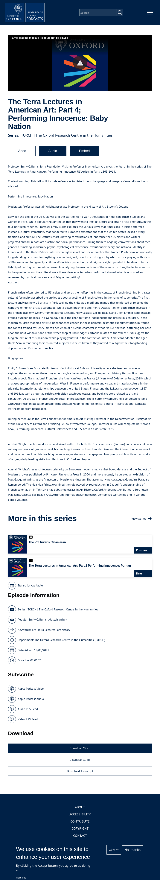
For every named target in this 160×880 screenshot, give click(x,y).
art (34, 632)
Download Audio (79, 762)
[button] (80, 65)
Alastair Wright (57, 622)
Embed (84, 153)
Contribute (79, 824)
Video (22, 153)
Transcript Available (30, 588)
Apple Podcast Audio (31, 701)
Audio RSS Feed (28, 711)
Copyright (80, 831)
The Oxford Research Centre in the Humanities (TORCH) (69, 642)
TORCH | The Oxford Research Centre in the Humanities (67, 137)
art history (63, 632)
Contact (80, 838)
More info (21, 877)
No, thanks (132, 850)
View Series (138, 521)
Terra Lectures (46, 632)
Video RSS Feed (28, 722)
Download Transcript (80, 774)
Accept (114, 850)
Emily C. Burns (38, 622)
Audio (52, 153)
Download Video (80, 751)
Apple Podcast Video (31, 691)
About (80, 809)
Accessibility (80, 816)
